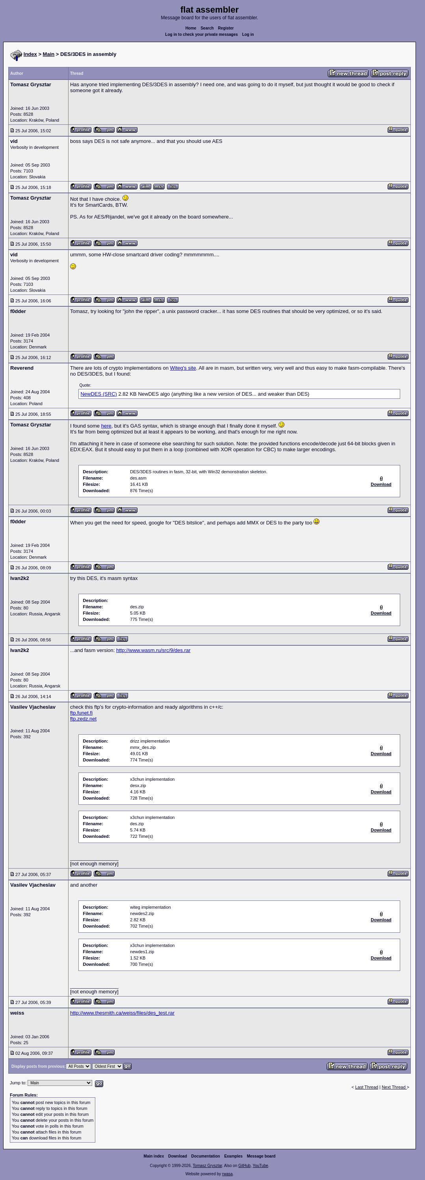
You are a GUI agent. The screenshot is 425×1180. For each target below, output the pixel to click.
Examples (233, 1156)
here (106, 426)
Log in (248, 34)
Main (49, 54)
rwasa (227, 1174)
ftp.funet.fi (81, 713)
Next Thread (394, 1087)
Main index (154, 1156)
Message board (261, 1156)
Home (191, 28)
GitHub (244, 1165)
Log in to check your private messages (201, 34)
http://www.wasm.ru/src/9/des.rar (153, 650)
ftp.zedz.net (83, 719)
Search (206, 28)
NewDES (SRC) (98, 394)
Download (177, 1156)
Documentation (205, 1156)
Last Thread (367, 1087)
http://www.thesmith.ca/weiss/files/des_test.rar (122, 1013)
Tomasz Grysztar (207, 1165)
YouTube (260, 1165)
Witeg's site (183, 368)
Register (226, 28)
